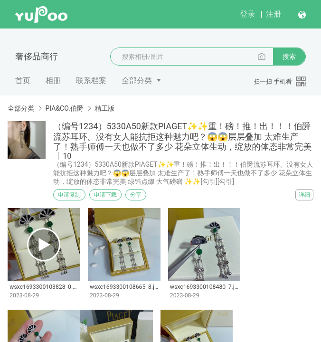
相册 (53, 80)
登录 (247, 14)
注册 (273, 14)
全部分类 (137, 80)
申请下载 (105, 194)
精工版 (104, 108)
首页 (22, 80)
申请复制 (69, 194)
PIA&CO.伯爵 (64, 108)
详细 (304, 194)
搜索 (289, 56)
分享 (136, 194)
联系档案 (91, 80)
